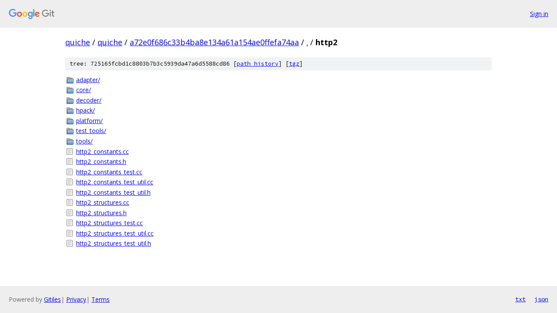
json (541, 299)
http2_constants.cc (102, 151)
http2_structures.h (101, 213)
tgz (294, 63)
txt (520, 299)
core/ (83, 90)
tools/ (84, 141)
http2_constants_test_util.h (113, 192)
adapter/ (88, 80)
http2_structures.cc (102, 202)
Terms (100, 299)
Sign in (539, 14)
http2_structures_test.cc (109, 223)
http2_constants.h (101, 161)
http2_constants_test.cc (109, 172)
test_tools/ (91, 131)
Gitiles (52, 299)
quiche (77, 42)
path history (257, 63)
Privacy (76, 299)
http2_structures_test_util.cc (115, 233)
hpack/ (85, 110)
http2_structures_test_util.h (113, 243)
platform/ (89, 121)
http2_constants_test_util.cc (114, 182)
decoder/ (88, 100)
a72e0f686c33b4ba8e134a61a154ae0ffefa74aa (214, 42)
